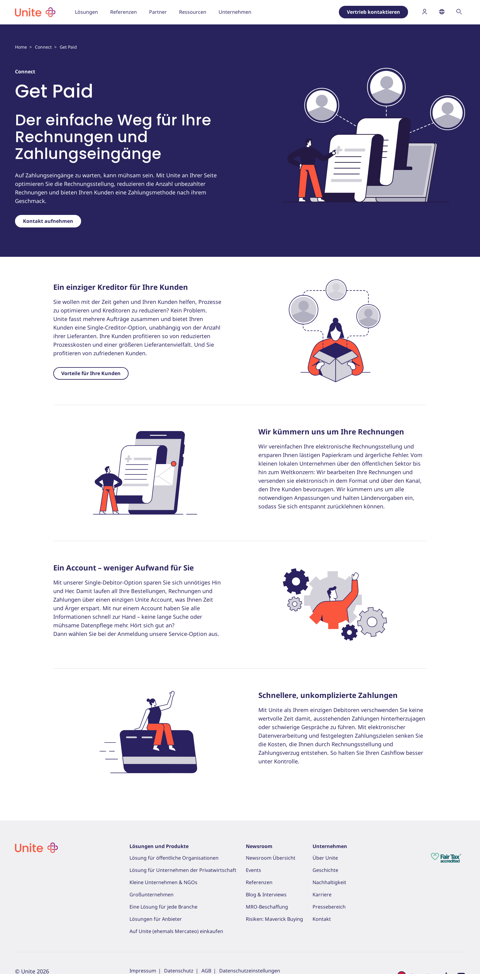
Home (21, 47)
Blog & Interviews (266, 894)
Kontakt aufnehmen (48, 221)
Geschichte (325, 870)
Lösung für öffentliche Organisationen (174, 857)
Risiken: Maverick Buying (274, 919)
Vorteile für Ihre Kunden (91, 373)
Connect (43, 47)
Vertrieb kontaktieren (373, 12)
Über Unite (325, 857)
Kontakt (322, 919)
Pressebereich (329, 906)
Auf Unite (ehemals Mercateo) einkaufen (176, 931)
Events (253, 870)
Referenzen (259, 882)
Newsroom (259, 846)
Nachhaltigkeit (329, 882)
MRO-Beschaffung (267, 906)
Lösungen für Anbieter (155, 919)
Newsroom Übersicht (270, 857)
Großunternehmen (151, 894)
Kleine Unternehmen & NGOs (163, 882)
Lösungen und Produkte (159, 846)
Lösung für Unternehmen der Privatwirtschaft (182, 870)
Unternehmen (330, 846)
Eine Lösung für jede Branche (163, 906)
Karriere (322, 894)
